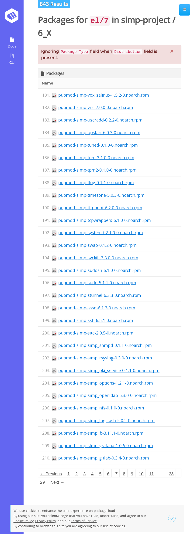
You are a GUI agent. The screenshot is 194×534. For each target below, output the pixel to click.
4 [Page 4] (92, 474)
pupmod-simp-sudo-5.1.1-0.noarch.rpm (97, 282)
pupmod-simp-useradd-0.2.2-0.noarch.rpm (100, 120)
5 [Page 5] (100, 474)
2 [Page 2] (76, 474)
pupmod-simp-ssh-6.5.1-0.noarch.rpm (95, 320)
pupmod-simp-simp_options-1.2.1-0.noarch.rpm (105, 383)
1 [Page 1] (68, 474)
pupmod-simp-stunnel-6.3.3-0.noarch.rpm (99, 295)
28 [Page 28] (171, 474)
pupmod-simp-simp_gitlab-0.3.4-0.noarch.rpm (103, 458)
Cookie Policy (24, 521)
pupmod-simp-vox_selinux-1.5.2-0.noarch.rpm (103, 95)
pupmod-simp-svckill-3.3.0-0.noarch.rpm (98, 257)
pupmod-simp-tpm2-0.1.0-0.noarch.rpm (97, 170)
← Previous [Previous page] (51, 474)
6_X (44, 33)
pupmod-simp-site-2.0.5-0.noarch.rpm (95, 333)
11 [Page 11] (151, 474)
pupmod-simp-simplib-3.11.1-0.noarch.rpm (100, 433)
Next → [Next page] (57, 482)
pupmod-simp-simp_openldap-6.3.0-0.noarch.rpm (107, 395)
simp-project (145, 20)
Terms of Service (84, 521)
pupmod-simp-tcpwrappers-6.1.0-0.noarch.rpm (104, 220)
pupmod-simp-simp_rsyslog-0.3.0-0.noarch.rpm (105, 358)
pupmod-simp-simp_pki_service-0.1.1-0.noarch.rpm (108, 370)
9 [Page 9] (132, 474)
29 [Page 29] (42, 482)
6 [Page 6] (108, 474)
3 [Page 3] (84, 474)
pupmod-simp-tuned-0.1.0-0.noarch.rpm (98, 145)
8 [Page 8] (124, 474)
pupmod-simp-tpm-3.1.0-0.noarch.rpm (96, 157)
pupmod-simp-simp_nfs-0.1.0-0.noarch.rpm (101, 408)
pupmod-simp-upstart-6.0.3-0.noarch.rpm (99, 132)
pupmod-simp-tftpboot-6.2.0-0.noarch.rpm (100, 207)
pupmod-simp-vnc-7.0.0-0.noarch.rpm (95, 107)
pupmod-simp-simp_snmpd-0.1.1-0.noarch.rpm (105, 345)
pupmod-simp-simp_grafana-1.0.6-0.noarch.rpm (105, 445)
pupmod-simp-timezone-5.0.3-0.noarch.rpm (101, 195)
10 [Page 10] (141, 474)
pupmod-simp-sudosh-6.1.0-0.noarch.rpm (99, 270)
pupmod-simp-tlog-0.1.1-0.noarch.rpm (96, 182)
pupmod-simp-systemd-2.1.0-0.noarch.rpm (100, 232)
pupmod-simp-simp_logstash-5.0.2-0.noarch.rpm (106, 420)
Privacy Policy (45, 521)
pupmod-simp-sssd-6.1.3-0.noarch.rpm (96, 308)
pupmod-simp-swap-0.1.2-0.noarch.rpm (97, 245)
